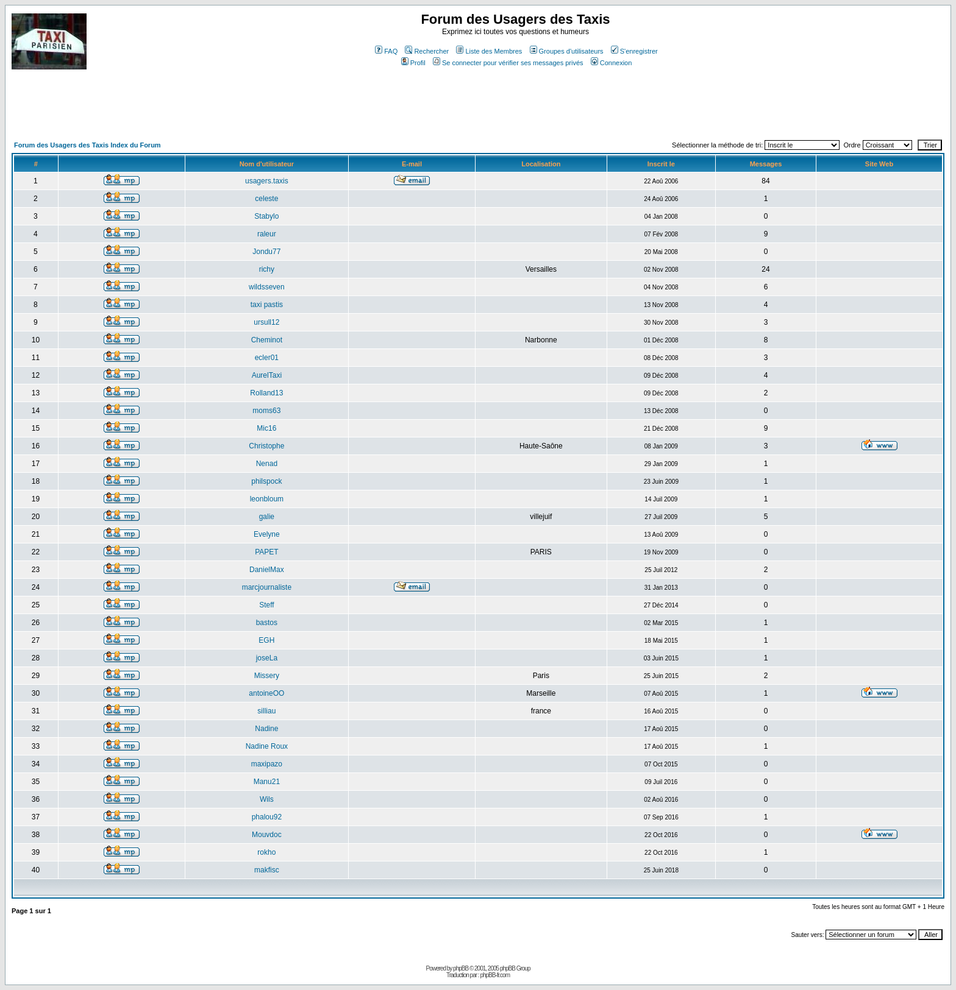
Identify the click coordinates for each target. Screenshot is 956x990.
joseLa (266, 658)
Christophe (266, 446)
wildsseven (267, 287)
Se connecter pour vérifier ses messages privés (508, 62)
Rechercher (427, 51)
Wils (267, 799)
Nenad (266, 463)
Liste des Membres (489, 51)
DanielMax (266, 569)
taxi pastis (267, 304)
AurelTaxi (267, 375)
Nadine (266, 728)
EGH (266, 640)
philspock (266, 481)
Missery (266, 675)
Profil (413, 62)
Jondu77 (266, 251)
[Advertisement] (233, 109)
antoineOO (266, 693)
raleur (266, 234)
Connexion (611, 62)
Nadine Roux (267, 746)
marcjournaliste (266, 587)
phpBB (460, 968)
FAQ (386, 51)
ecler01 (267, 357)
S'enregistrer (634, 51)
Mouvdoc (267, 834)
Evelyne (267, 534)
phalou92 (267, 817)
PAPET (266, 552)
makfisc (266, 870)
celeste (266, 198)
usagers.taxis (266, 181)
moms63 (266, 410)
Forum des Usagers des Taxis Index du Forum (87, 145)
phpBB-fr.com (495, 975)
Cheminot (266, 340)
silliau (266, 711)
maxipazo (266, 764)
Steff (266, 605)
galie (266, 516)
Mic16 (266, 428)
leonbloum (267, 499)
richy (266, 269)
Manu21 (267, 781)
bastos (266, 622)
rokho (266, 852)
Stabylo (266, 216)
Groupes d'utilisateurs (567, 51)
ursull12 (266, 322)
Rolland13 (266, 393)
